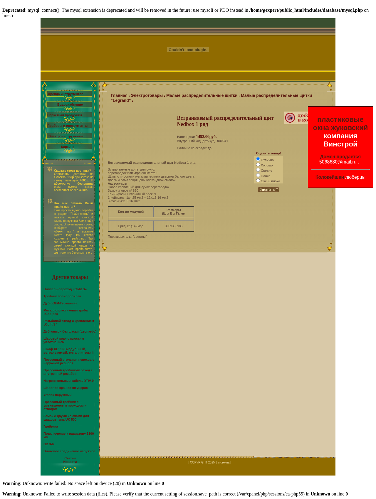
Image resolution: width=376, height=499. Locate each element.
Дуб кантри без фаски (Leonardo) (69, 331)
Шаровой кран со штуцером (65, 388)
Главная (119, 95)
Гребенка (50, 426)
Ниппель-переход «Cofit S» (65, 289)
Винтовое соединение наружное (69, 451)
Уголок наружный (57, 395)
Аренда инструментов (65, 94)
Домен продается (340, 156)
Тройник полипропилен (62, 296)
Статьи (69, 458)
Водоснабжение (70, 104)
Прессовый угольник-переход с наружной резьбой (68, 361)
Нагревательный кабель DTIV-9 (68, 380)
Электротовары (147, 95)
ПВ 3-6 (48, 444)
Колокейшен (329, 177)
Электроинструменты (65, 136)
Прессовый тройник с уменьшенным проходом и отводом (65, 405)
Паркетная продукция (64, 115)
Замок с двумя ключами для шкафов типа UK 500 (66, 417)
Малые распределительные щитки (201, 95)
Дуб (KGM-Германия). (60, 303)
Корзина (67, 147)
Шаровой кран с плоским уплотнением (63, 340)
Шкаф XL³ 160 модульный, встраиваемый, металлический (68, 350)
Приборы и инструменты (67, 125)
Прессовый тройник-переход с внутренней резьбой (68, 371)
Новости (70, 461)
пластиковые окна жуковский (340, 123)
